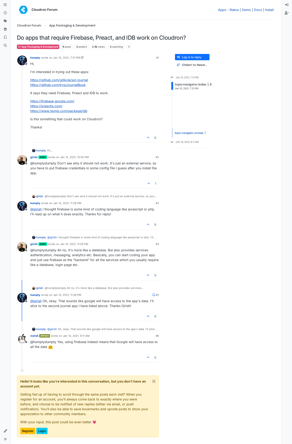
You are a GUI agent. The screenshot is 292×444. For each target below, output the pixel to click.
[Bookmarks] (5, 37)
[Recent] (5, 13)
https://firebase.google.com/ (52, 101)
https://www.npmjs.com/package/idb (58, 111)
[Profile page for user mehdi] (22, 338)
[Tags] (5, 21)
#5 (157, 294)
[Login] (286, 5)
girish (34, 157)
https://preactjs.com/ (46, 106)
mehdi (34, 335)
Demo (246, 10)
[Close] (154, 381)
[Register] (286, 13)
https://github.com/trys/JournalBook (58, 85)
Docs (258, 10)
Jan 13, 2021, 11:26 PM (67, 203)
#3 (157, 203)
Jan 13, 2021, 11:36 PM (67, 294)
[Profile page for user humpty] (22, 60)
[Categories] (5, 5)
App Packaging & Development (38, 46)
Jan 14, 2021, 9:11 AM (76, 335)
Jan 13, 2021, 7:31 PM (66, 57)
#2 (157, 157)
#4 (157, 244)
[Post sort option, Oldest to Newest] (192, 65)
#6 (157, 335)
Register (28, 431)
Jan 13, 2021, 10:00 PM (74, 157)
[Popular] (5, 29)
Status (234, 10)
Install (269, 10)
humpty (35, 57)
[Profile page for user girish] (22, 160)
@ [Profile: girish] (36, 209)
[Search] (5, 45)
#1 (157, 57)
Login (42, 431)
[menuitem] (286, 5)
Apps (222, 10)
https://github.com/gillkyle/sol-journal (59, 80)
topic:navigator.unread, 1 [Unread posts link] (190, 133)
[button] (5, 431)
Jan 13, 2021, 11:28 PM (74, 244)
